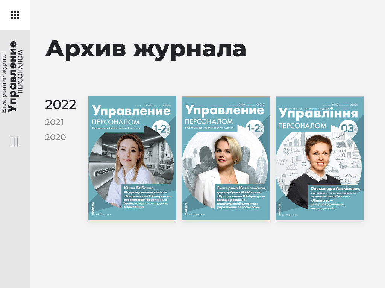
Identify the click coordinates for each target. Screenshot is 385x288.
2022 (60, 104)
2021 (54, 122)
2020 (55, 137)
